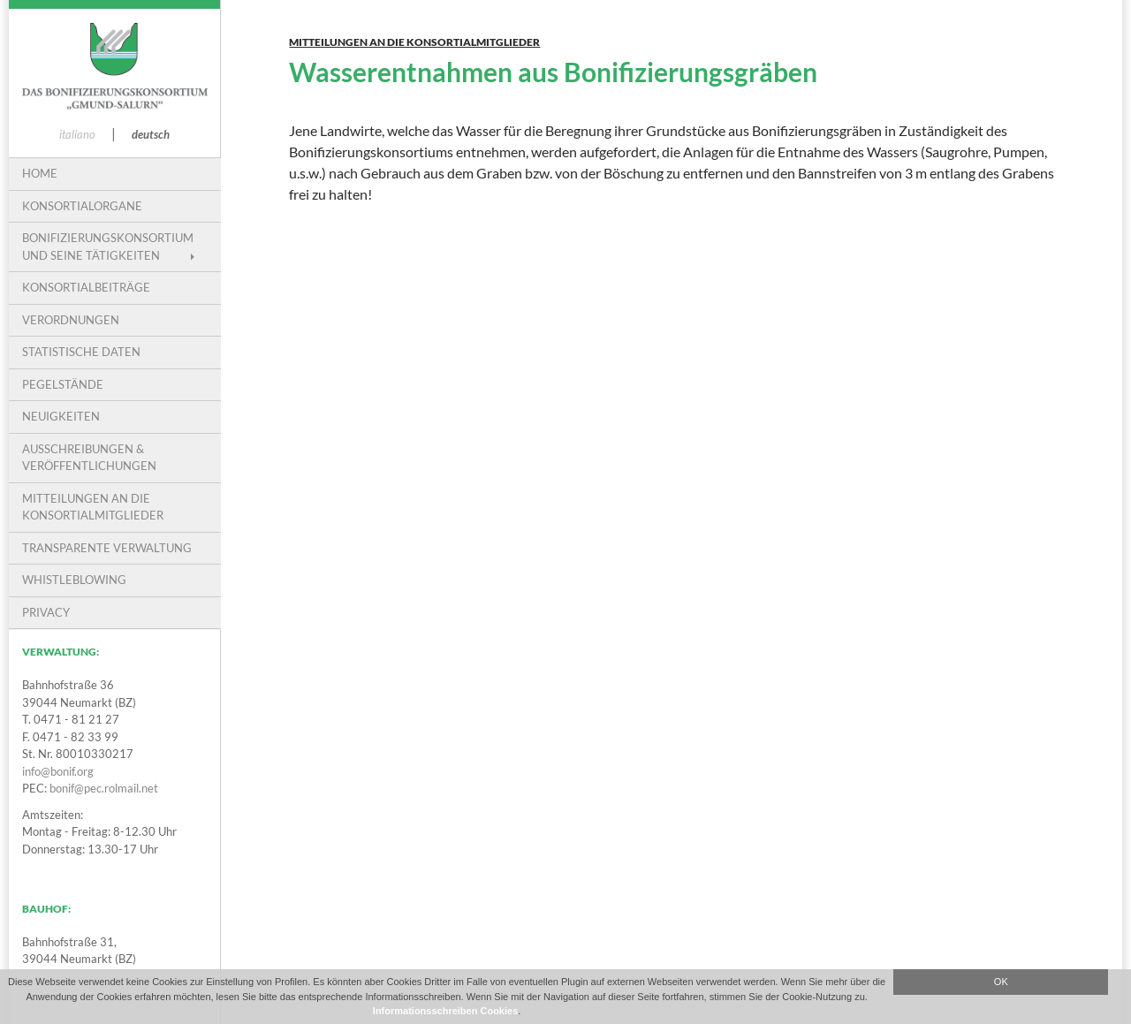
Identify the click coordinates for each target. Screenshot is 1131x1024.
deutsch (151, 134)
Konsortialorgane (82, 206)
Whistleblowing (74, 580)
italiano (77, 134)
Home (39, 173)
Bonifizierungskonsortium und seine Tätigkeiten (108, 246)
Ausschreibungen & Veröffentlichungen (89, 458)
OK (1001, 981)
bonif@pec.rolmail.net (103, 788)
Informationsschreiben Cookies (445, 1010)
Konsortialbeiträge (86, 287)
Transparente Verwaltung (107, 548)
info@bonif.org (58, 771)
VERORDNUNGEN (70, 320)
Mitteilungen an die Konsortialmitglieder (414, 42)
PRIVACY (46, 612)
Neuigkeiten (61, 416)
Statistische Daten (81, 352)
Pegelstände (62, 384)
